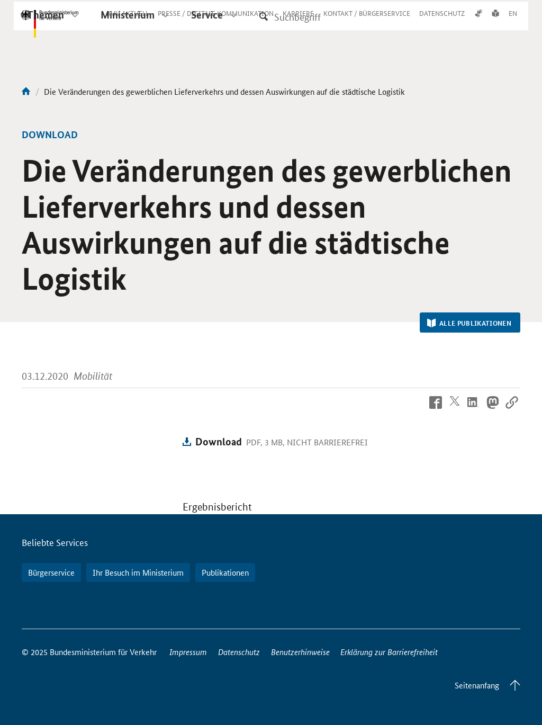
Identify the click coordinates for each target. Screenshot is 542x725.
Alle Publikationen (469, 323)
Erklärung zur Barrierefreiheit (389, 651)
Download (218, 441)
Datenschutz (239, 651)
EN (513, 22)
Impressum (188, 651)
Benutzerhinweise (300, 651)
